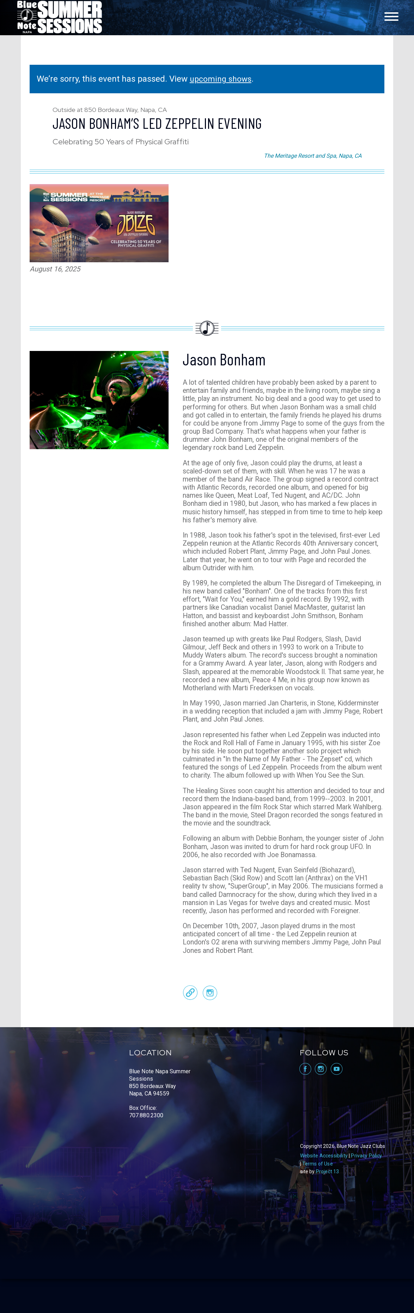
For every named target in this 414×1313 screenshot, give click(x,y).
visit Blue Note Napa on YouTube (337, 1103)
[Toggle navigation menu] (391, 17)
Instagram (210, 1026)
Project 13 (327, 1205)
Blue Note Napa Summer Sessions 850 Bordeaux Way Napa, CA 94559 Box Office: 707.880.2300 (159, 1127)
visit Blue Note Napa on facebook (305, 1103)
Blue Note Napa (60, 17)
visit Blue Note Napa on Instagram (321, 1103)
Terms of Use (317, 1198)
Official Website (190, 1026)
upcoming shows (222, 79)
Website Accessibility (324, 1190)
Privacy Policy (366, 1190)
